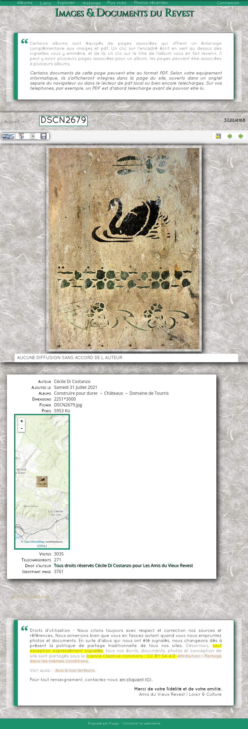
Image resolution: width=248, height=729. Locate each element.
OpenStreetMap (34, 541)
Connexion (228, 3)
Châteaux (113, 393)
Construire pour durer (76, 393)
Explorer (66, 3)
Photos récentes (151, 3)
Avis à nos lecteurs (74, 671)
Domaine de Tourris (149, 393)
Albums (24, 3)
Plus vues (117, 3)
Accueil (11, 122)
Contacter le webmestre (141, 723)
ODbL (42, 545)
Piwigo (114, 723)
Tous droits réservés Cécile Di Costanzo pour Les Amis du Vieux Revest (123, 566)
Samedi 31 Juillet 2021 (76, 387)
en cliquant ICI (135, 680)
